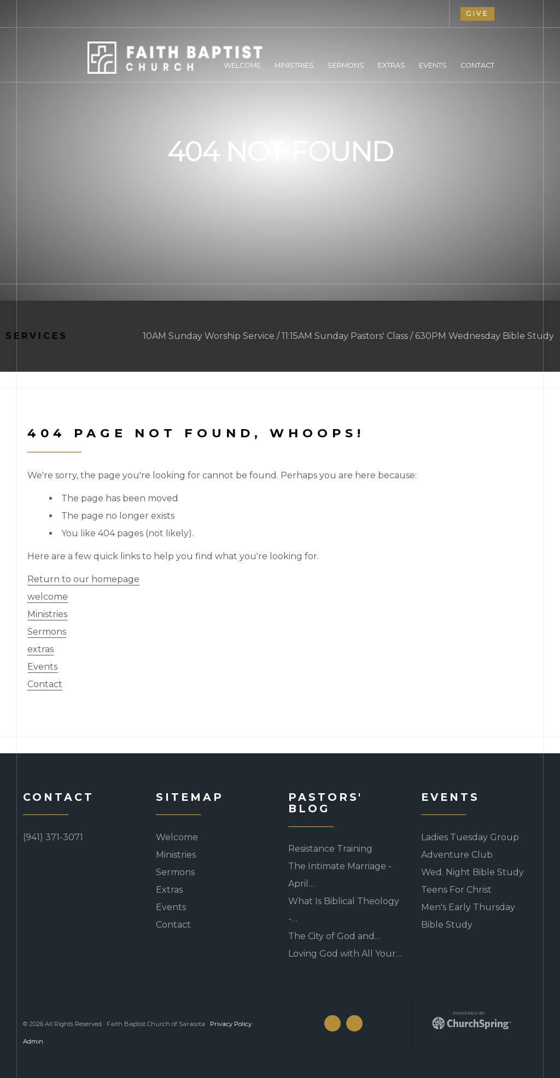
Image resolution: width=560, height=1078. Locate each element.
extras (40, 649)
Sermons (46, 631)
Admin (33, 1041)
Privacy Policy (231, 1024)
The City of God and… (334, 936)
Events (42, 666)
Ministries (47, 614)
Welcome (177, 837)
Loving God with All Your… (345, 953)
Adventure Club (457, 854)
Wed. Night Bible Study (472, 872)
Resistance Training (330, 848)
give (477, 13)
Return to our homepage (83, 579)
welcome (47, 596)
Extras (169, 889)
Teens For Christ (456, 889)
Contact (44, 684)
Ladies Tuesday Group (470, 837)
